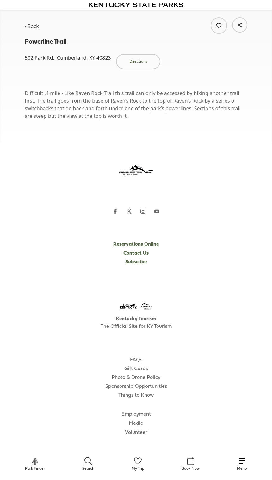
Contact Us (136, 253)
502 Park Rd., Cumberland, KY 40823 (68, 57)
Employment (136, 414)
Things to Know (136, 395)
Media (136, 423)
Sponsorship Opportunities (136, 386)
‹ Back (32, 26)
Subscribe (136, 262)
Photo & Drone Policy (136, 377)
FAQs (136, 360)
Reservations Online (136, 244)
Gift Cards (136, 368)
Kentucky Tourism (136, 318)
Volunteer (136, 432)
